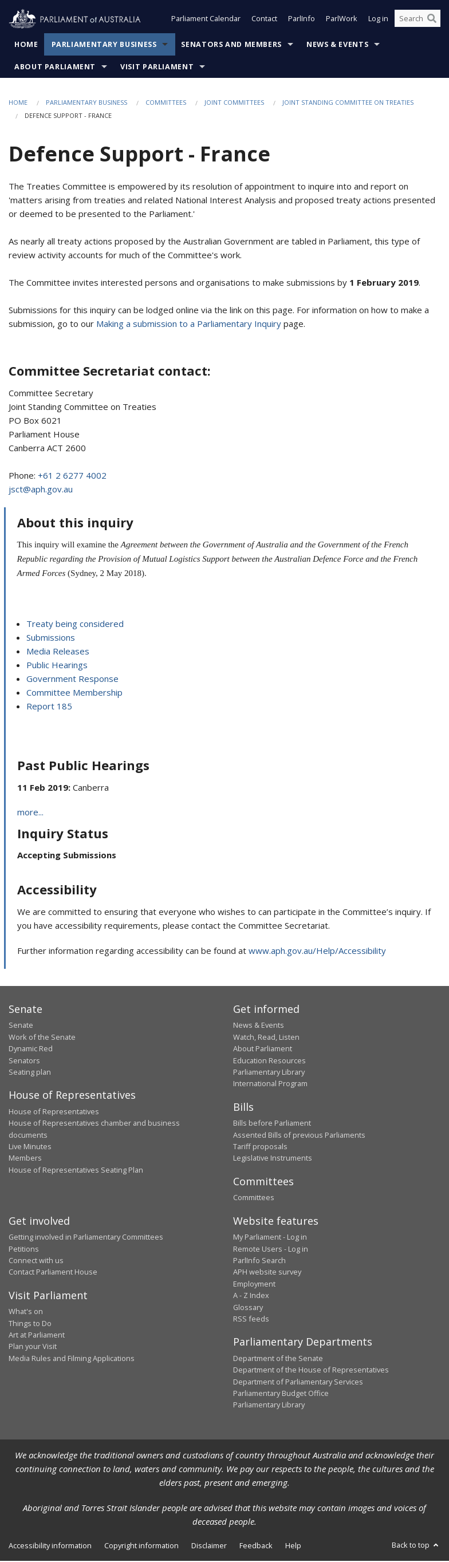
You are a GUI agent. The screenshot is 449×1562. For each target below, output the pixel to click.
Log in (378, 22)
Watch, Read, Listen (266, 1037)
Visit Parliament (157, 68)
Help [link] (293, 1546)
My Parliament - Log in (270, 1238)
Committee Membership (74, 693)
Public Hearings (57, 665)
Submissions (50, 638)
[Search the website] (417, 21)
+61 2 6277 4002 (72, 476)
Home (26, 45)
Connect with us (36, 1261)
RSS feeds (251, 1319)
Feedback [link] (256, 1546)
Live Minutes (30, 1147)
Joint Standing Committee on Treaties (347, 103)
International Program (270, 1084)
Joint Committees (234, 103)
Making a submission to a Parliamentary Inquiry (188, 324)
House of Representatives (54, 1112)
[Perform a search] (431, 21)
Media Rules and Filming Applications (72, 1359)
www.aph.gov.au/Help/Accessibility (317, 951)
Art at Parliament (37, 1336)
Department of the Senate (278, 1359)
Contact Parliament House (53, 1273)
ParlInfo (301, 22)
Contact (264, 22)
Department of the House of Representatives (311, 1371)
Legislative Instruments (272, 1159)
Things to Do (30, 1324)
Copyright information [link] (141, 1546)
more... (30, 812)
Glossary (248, 1308)
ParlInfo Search (259, 1261)
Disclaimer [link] (209, 1546)
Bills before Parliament (272, 1124)
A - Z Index (251, 1296)
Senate (21, 1026)
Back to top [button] (416, 1545)
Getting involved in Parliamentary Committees (86, 1238)
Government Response (72, 679)
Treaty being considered (75, 624)
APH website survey (267, 1273)
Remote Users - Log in (270, 1249)
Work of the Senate (42, 1037)
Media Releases (57, 651)
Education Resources (269, 1061)
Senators (24, 1061)
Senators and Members (231, 45)
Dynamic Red (31, 1049)
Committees (165, 103)
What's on (26, 1312)
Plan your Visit (33, 1347)
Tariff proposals (260, 1147)
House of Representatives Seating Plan (76, 1170)
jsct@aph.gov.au (41, 489)
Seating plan (30, 1072)
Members (25, 1159)
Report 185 (49, 706)
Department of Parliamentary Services (298, 1382)
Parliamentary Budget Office (281, 1394)
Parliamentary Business (104, 45)
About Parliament (55, 68)
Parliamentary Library (269, 1072)
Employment (254, 1284)
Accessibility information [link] (50, 1546)
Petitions (24, 1249)
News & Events (337, 45)
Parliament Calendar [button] (206, 22)
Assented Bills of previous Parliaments (299, 1135)
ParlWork (341, 22)
